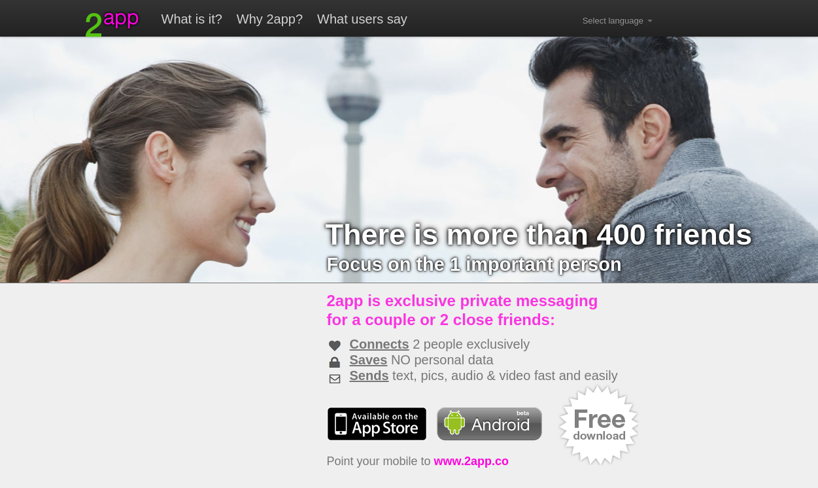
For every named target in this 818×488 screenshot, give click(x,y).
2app (113, 23)
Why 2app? (270, 19)
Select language (618, 21)
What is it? (192, 19)
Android (489, 424)
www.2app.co (471, 461)
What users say (362, 19)
